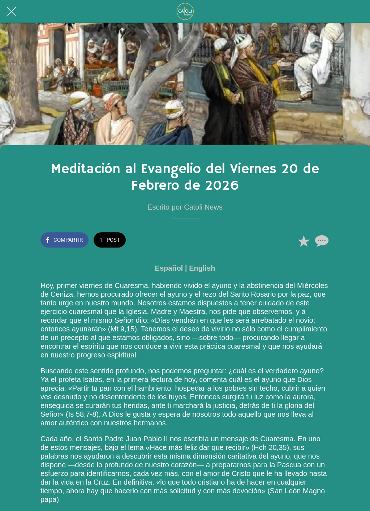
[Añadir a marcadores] (303, 240)
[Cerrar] (11, 11)
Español (169, 268)
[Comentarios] (321, 240)
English (202, 268)
